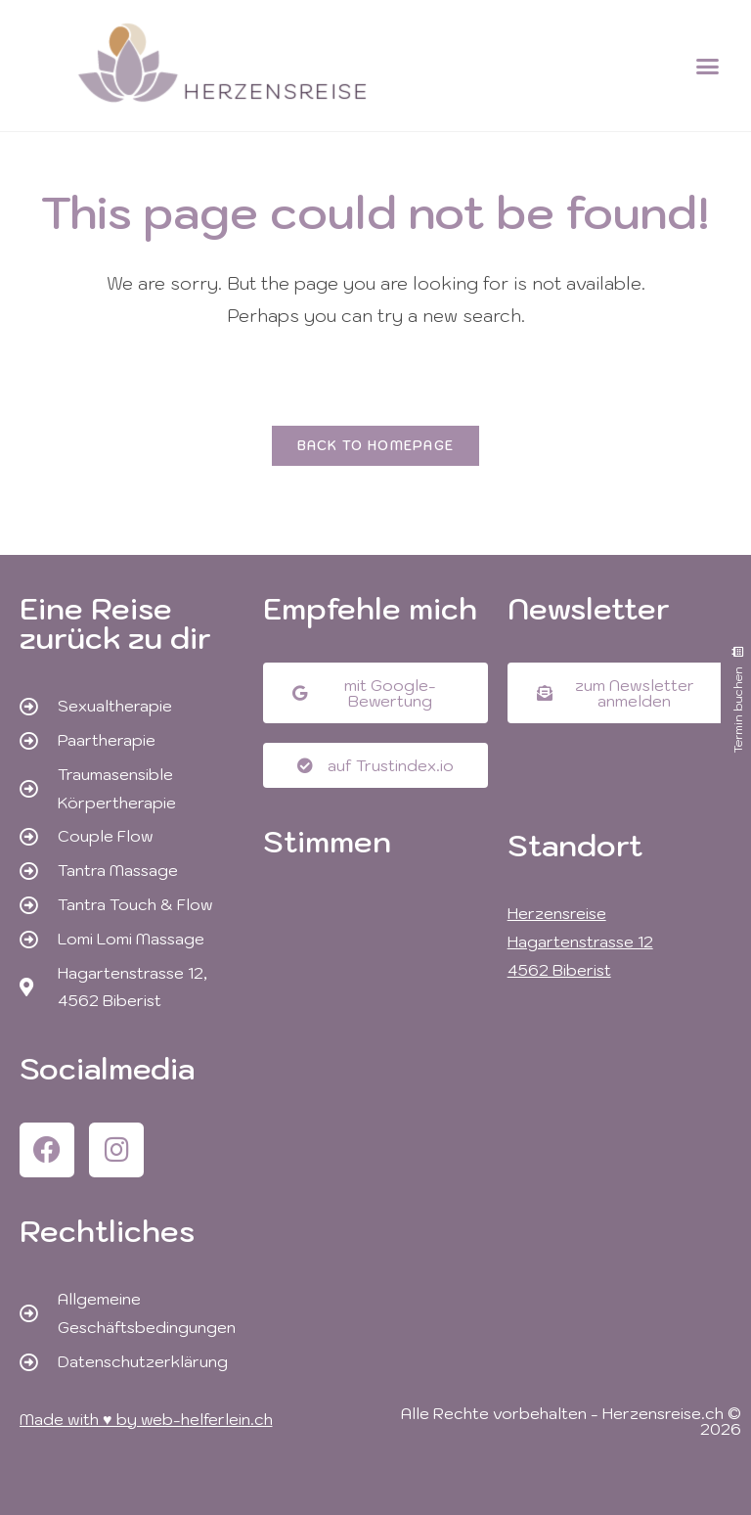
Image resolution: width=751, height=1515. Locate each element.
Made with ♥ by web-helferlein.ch (146, 1419)
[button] (708, 65)
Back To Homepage (376, 445)
